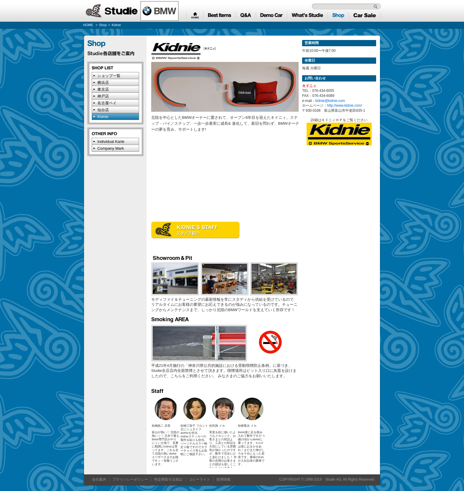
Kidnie (102, 116)
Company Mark (110, 148)
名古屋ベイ (107, 103)
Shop (103, 25)
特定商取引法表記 (168, 479)
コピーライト (199, 479)
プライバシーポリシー (130, 479)
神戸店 (103, 96)
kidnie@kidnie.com (330, 101)
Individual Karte (110, 141)
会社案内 (99, 479)
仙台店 (103, 110)
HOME (88, 25)
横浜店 (103, 82)
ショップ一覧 (108, 75)
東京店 (103, 89)
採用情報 (223, 479)
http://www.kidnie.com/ (344, 105)
